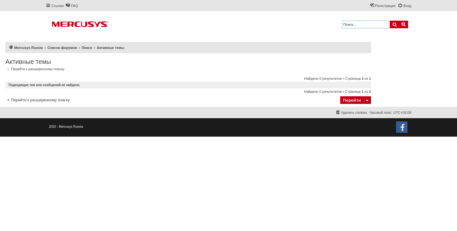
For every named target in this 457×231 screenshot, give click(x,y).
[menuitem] (71, 6)
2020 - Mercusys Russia (66, 126)
